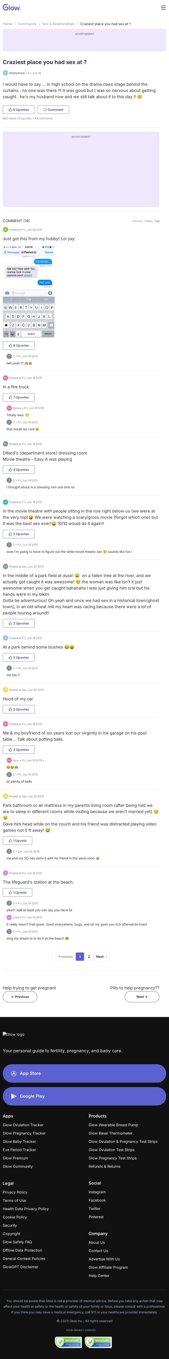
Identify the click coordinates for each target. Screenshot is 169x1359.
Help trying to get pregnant (29, 987)
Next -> (142, 997)
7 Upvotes (19, 397)
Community (27, 24)
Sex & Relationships (58, 24)
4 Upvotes (19, 470)
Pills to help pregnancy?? (134, 987)
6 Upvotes (19, 110)
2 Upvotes (19, 534)
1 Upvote (17, 841)
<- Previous (20, 997)
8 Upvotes (19, 345)
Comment (53, 110)
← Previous (64, 956)
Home (7, 24)
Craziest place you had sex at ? (105, 24)
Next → (102, 956)
